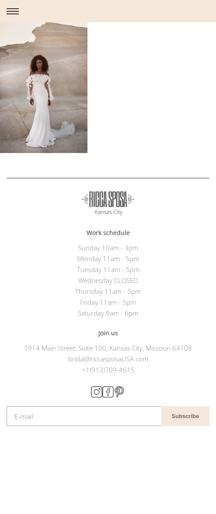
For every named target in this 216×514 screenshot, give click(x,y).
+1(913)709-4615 (108, 369)
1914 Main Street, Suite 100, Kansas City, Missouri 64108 (108, 348)
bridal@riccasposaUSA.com (108, 358)
